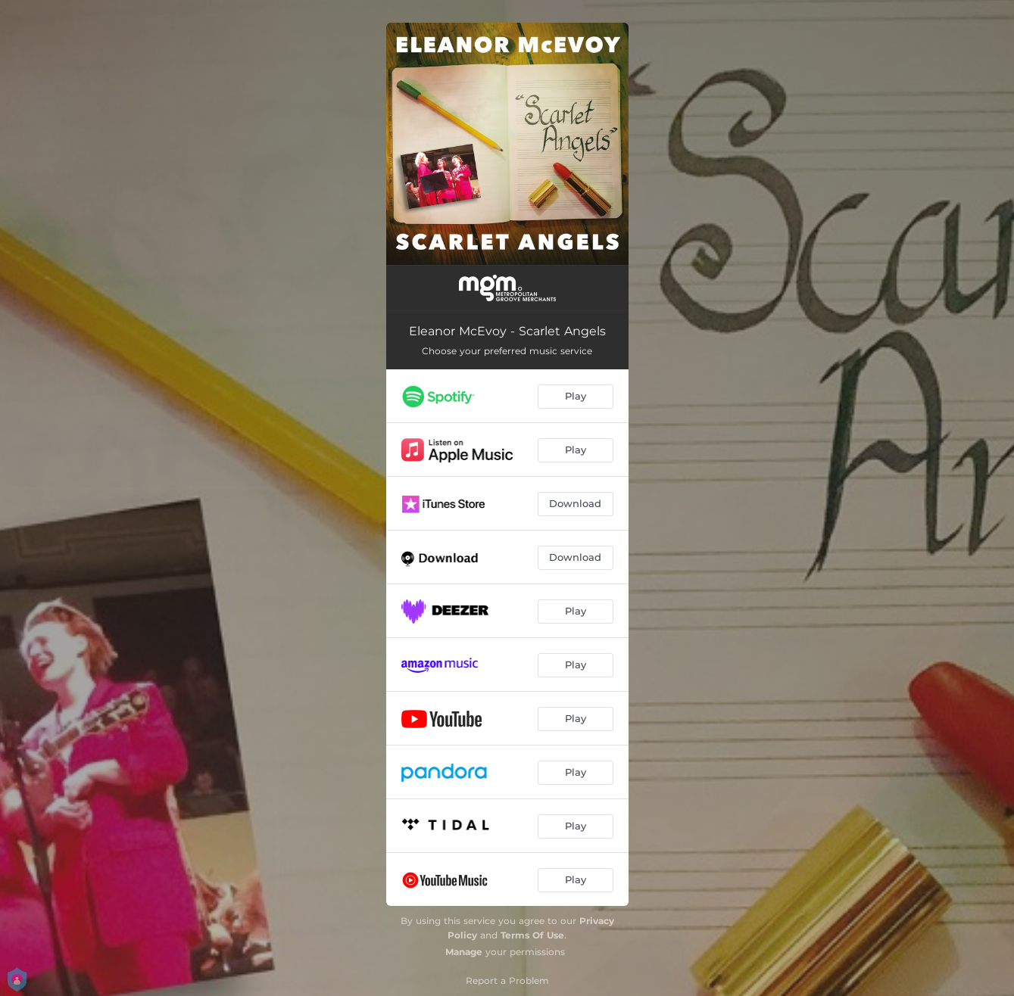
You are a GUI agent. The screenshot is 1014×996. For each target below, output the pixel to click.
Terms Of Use (532, 935)
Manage (463, 951)
